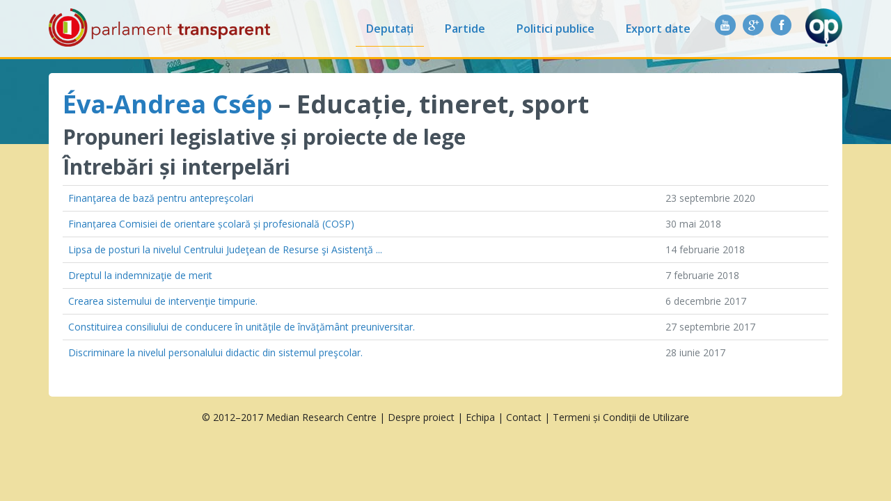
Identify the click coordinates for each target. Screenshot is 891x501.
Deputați (389, 28)
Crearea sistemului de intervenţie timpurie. (163, 301)
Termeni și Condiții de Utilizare (621, 417)
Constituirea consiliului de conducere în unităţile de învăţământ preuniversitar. (241, 326)
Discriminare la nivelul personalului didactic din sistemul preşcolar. (215, 352)
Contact (524, 417)
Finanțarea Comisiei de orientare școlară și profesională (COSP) (211, 223)
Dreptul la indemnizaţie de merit (140, 275)
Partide (465, 28)
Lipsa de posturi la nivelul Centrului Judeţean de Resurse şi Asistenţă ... (225, 249)
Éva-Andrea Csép (167, 104)
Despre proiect (421, 417)
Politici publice (555, 28)
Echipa (480, 417)
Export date (658, 28)
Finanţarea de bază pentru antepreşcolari (160, 198)
